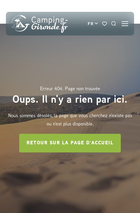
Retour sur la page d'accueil (70, 142)
